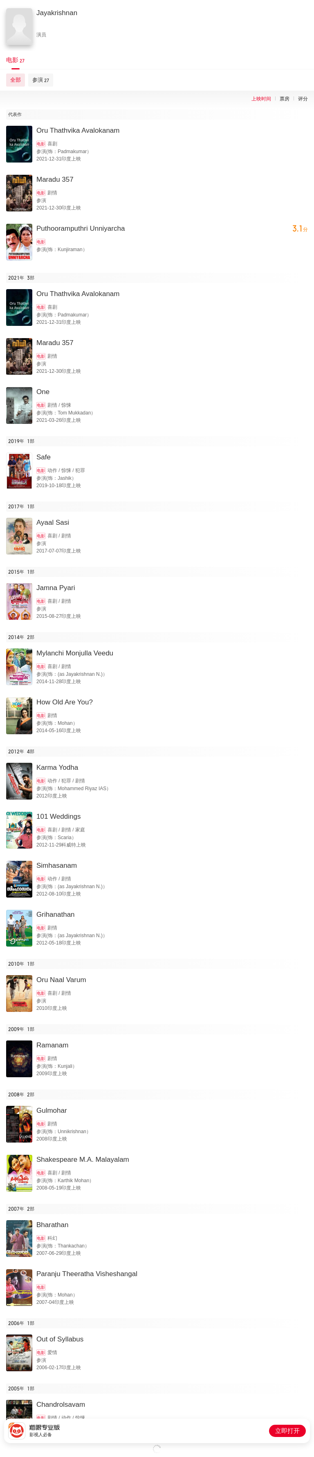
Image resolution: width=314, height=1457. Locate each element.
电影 (41, 144)
